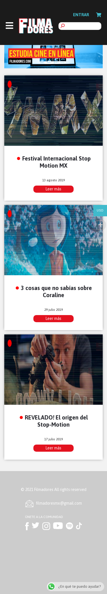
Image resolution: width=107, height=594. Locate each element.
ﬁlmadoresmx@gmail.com (59, 503)
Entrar (81, 14)
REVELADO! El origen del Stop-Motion (56, 421)
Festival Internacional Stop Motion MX (56, 162)
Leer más (53, 189)
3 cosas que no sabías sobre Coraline (56, 291)
